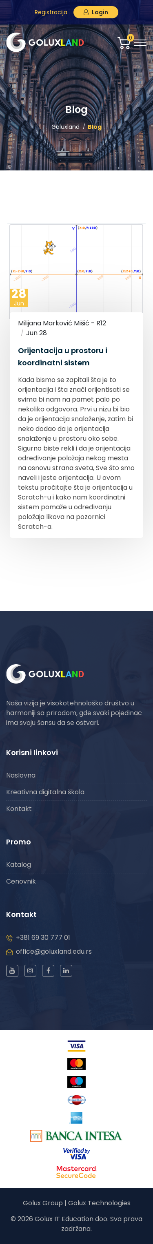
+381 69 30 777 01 (43, 937)
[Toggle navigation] (140, 43)
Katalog (18, 864)
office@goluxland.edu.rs (54, 951)
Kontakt (19, 808)
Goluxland (65, 127)
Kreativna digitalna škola (45, 792)
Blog (95, 127)
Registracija (51, 12)
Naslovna (20, 775)
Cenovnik (21, 881)
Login (96, 12)
